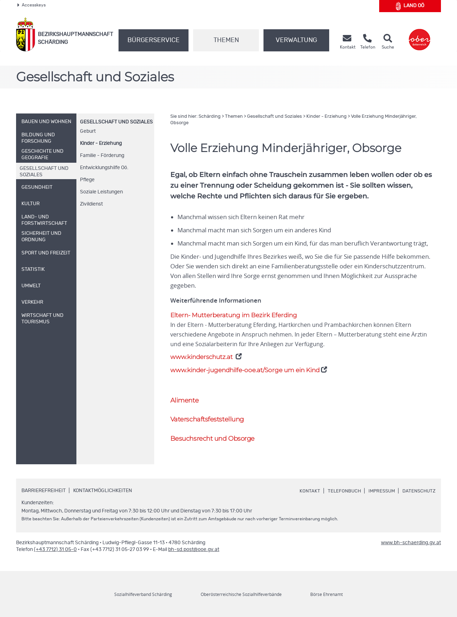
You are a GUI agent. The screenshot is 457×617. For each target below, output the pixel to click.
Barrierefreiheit (43, 482)
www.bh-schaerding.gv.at (411, 534)
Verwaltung (296, 40)
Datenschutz (418, 483)
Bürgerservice (153, 40)
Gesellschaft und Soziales (116, 122)
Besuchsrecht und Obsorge (214, 430)
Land (410, 6)
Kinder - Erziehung (101, 143)
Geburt (88, 131)
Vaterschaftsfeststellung (208, 411)
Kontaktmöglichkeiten (102, 482)
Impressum (379, 483)
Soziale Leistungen (101, 191)
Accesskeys (31, 5)
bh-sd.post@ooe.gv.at (193, 541)
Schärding (210, 116)
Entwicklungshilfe (104, 167)
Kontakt (304, 483)
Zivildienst (91, 204)
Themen (226, 40)
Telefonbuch (339, 483)
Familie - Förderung (102, 155)
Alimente (185, 391)
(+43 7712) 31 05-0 (55, 541)
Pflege (87, 179)
